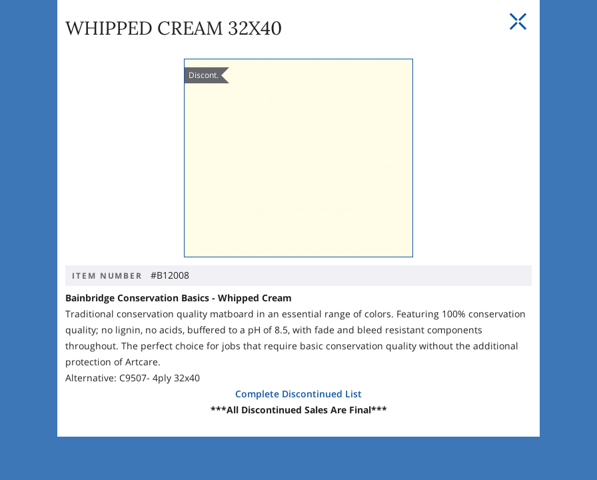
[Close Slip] (518, 66)
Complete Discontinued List (298, 393)
